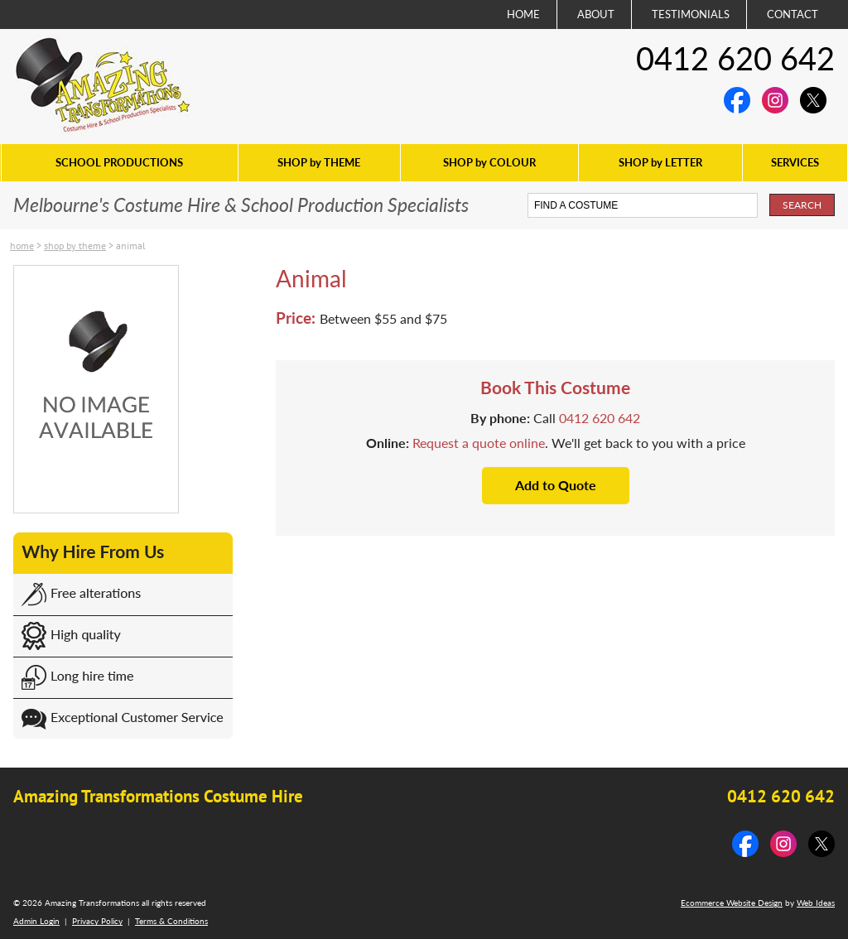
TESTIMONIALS (691, 14)
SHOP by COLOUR (489, 162)
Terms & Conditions (171, 921)
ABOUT (595, 14)
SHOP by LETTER (660, 162)
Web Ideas (816, 903)
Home (22, 245)
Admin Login (36, 921)
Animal (131, 245)
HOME (523, 14)
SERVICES (795, 162)
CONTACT (792, 14)
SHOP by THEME (318, 162)
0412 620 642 (735, 58)
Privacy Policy (97, 921)
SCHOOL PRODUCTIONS (119, 162)
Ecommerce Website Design (732, 903)
